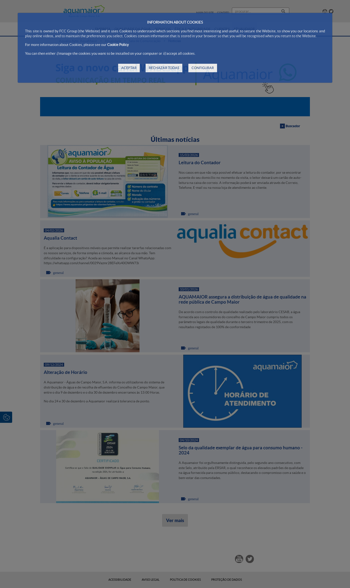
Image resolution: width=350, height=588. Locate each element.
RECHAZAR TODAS (164, 68)
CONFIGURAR (203, 68)
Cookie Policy (118, 45)
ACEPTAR (129, 68)
